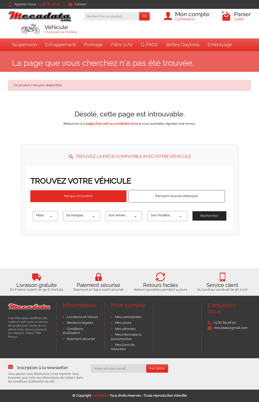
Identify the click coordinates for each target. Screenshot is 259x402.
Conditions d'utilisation (73, 331)
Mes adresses (125, 329)
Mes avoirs (123, 323)
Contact (78, 4)
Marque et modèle (78, 196)
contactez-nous (126, 123)
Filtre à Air (122, 44)
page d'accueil (97, 123)
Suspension (24, 44)
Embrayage (220, 44)
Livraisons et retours (82, 317)
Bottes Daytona (182, 44)
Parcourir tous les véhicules (176, 196)
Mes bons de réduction (123, 347)
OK (144, 16)
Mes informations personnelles (126, 337)
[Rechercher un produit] (111, 16)
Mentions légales (80, 323)
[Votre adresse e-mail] (118, 368)
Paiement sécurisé (81, 339)
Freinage (93, 44)
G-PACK (149, 44)
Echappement (61, 44)
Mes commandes (128, 317)
